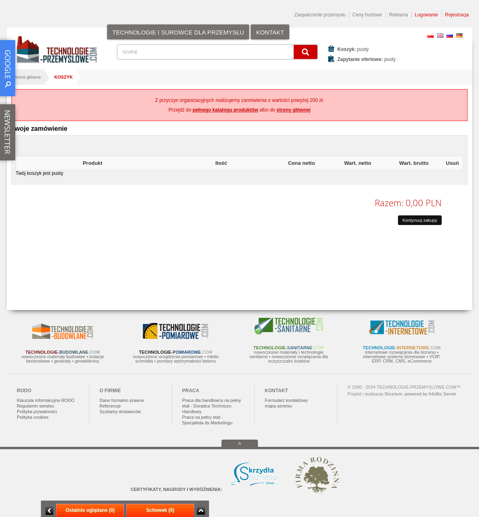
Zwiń (200, 510)
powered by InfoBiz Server (430, 393)
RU (450, 35)
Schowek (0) (160, 510)
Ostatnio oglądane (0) (90, 510)
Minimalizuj (49, 511)
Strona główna (26, 77)
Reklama (398, 15)
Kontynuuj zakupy (419, 220)
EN (440, 35)
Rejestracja (457, 15)
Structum (393, 393)
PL (430, 35)
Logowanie (426, 15)
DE (459, 35)
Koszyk (63, 77)
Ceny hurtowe (367, 15)
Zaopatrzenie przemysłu (319, 15)
